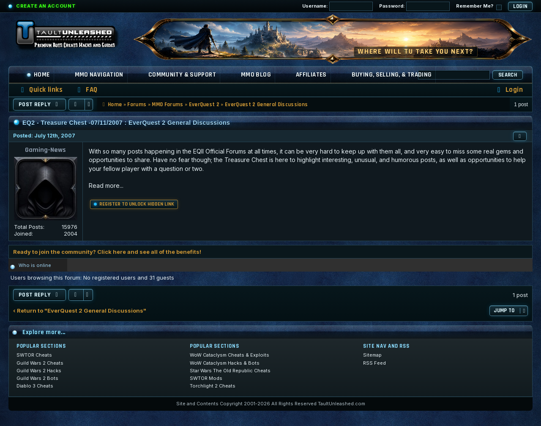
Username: (337, 6)
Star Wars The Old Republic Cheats (230, 371)
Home (38, 75)
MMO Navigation (99, 75)
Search (507, 74)
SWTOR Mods (206, 378)
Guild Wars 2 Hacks (38, 371)
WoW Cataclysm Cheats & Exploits (229, 355)
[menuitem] (86, 90)
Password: (414, 6)
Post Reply (39, 104)
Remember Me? (479, 6)
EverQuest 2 (204, 104)
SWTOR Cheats (34, 355)
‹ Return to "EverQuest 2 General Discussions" (79, 311)
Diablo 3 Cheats (34, 386)
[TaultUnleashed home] (71, 37)
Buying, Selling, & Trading (392, 75)
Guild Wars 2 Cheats (39, 363)
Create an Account (46, 6)
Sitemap (372, 355)
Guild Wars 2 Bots (37, 378)
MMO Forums (167, 104)
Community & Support (182, 75)
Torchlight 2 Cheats (212, 386)
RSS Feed (374, 363)
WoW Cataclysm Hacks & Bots (225, 363)
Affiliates (311, 75)
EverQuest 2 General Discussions (266, 104)
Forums (136, 104)
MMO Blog (256, 75)
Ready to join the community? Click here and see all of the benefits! (107, 251)
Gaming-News (45, 150)
